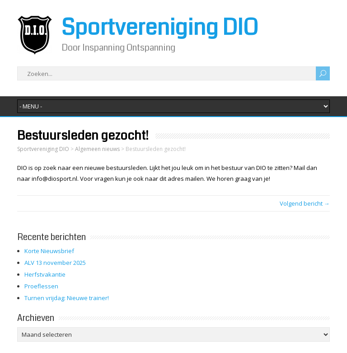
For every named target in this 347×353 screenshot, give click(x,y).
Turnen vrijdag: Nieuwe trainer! (66, 298)
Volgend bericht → (305, 203)
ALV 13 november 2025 (55, 263)
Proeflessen (41, 286)
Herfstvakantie (45, 274)
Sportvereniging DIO (159, 27)
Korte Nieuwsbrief (49, 251)
